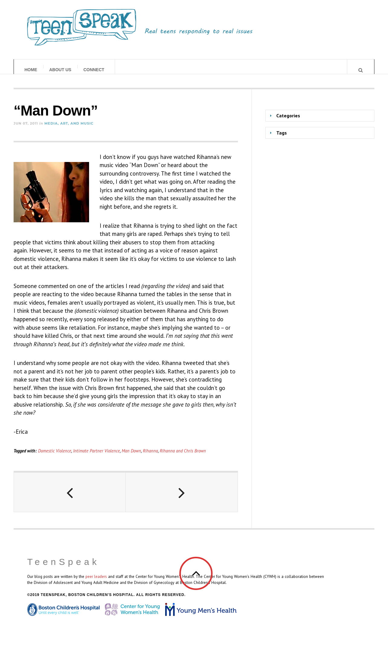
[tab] (319, 122)
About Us (60, 69)
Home (30, 69)
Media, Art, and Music (68, 129)
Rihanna (150, 456)
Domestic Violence (54, 456)
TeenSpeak (63, 568)
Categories (288, 122)
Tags (281, 138)
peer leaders (96, 582)
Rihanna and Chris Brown (183, 456)
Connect (93, 69)
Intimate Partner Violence (96, 456)
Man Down (131, 456)
